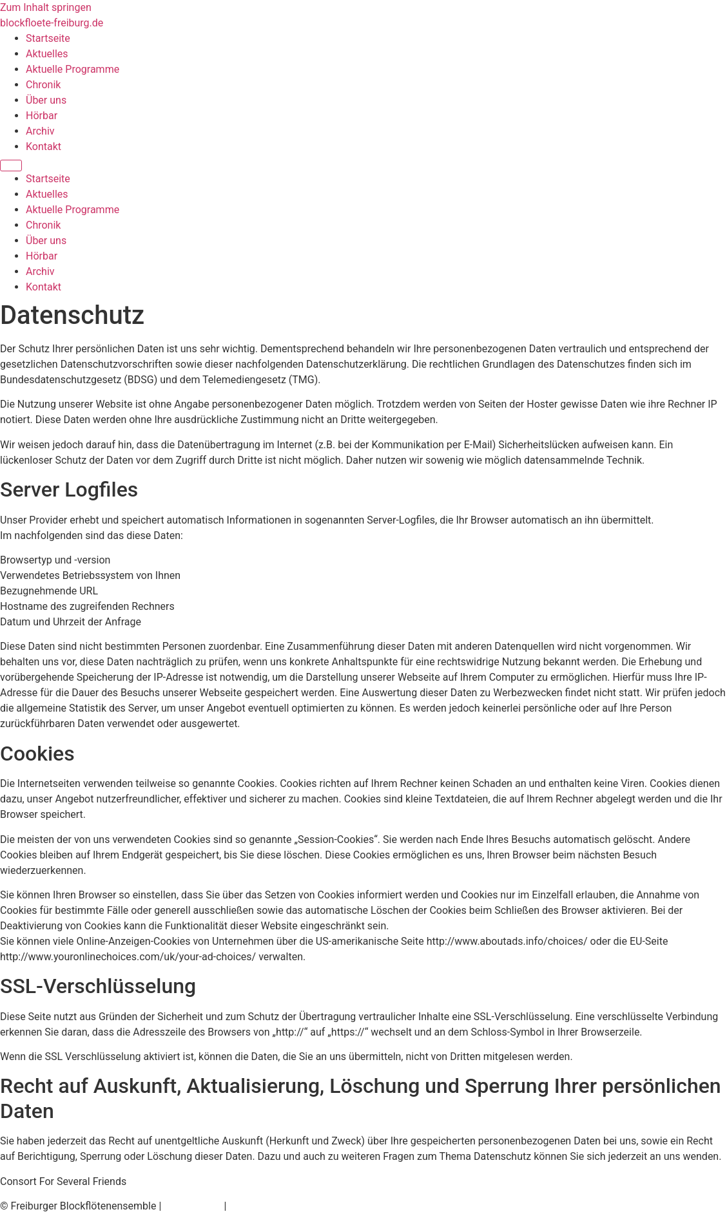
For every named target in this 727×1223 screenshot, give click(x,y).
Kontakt (43, 146)
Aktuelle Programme (72, 69)
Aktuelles (47, 54)
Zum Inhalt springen (46, 7)
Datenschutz (192, 1206)
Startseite (48, 38)
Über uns (46, 100)
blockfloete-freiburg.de (51, 23)
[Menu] (11, 165)
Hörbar (41, 115)
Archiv (40, 131)
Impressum (255, 1206)
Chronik (43, 85)
